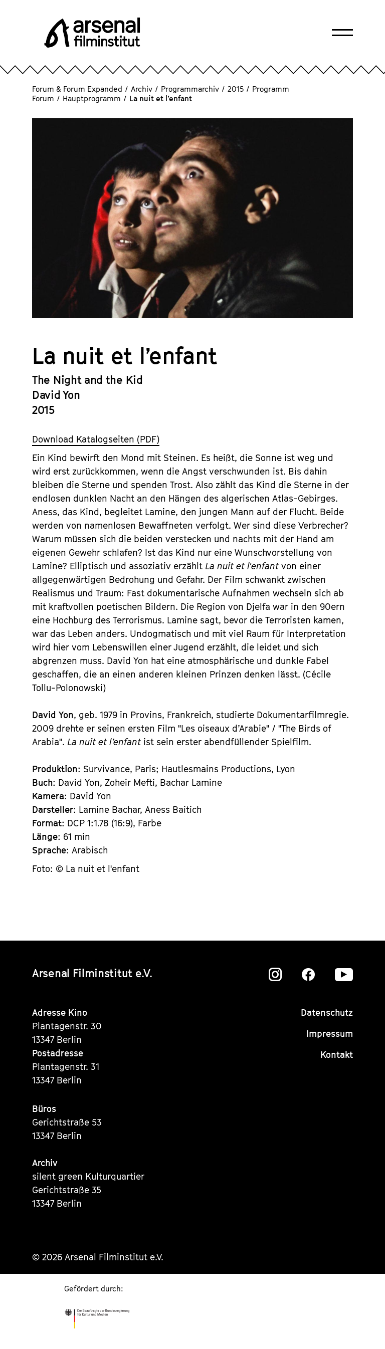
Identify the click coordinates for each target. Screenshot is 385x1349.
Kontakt (336, 1054)
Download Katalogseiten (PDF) (95, 439)
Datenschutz (327, 1012)
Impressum (329, 1033)
